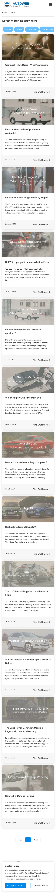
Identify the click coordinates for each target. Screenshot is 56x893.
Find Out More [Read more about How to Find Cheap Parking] (42, 822)
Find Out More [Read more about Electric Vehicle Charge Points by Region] (42, 224)
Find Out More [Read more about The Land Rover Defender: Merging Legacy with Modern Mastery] (42, 758)
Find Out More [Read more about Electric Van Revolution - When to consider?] (42, 360)
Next (36, 840)
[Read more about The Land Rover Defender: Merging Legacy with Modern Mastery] (28, 710)
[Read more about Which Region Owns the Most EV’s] (28, 380)
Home (4, 12)
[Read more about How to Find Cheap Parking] (28, 778)
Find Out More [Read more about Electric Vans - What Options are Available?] (42, 159)
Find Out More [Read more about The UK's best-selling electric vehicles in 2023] (42, 621)
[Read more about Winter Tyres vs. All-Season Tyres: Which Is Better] (28, 642)
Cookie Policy (41, 885)
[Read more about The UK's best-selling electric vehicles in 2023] (28, 574)
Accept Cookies (15, 885)
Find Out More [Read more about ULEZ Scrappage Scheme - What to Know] (42, 291)
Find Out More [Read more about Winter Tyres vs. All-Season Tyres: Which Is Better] (42, 690)
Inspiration (31, 29)
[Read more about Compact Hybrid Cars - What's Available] (28, 47)
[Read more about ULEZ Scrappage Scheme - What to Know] (28, 244)
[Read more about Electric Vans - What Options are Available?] (28, 112)
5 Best (19, 29)
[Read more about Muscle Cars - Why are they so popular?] (28, 445)
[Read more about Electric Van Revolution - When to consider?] (28, 312)
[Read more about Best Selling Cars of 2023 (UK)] (28, 509)
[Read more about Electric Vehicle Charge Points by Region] (28, 180)
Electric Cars (47, 29)
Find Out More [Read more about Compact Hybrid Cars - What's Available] (42, 91)
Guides (8, 29)
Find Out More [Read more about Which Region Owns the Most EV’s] (42, 424)
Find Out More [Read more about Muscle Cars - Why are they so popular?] (42, 489)
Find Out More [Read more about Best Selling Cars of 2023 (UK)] (42, 553)
